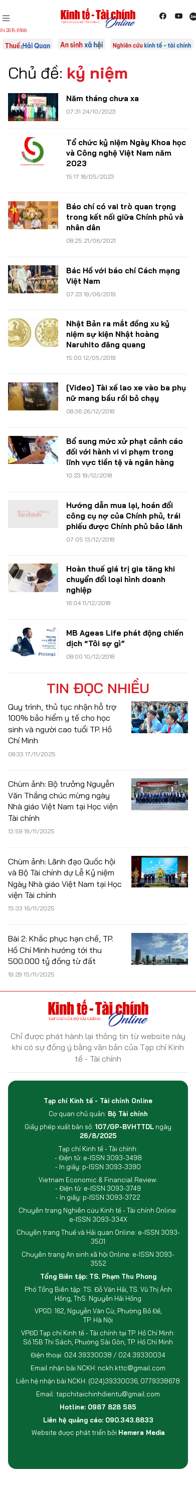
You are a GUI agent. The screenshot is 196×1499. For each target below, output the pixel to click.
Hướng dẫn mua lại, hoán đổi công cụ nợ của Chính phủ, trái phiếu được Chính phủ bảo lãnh (124, 516)
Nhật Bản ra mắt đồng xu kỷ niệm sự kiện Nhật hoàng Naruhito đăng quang (117, 334)
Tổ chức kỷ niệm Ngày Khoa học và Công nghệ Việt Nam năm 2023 (126, 153)
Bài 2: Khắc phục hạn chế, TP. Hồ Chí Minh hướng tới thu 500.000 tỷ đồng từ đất (60, 949)
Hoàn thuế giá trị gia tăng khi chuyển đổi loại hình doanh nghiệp (120, 579)
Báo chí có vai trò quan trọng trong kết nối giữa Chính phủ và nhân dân (124, 217)
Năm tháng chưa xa (102, 98)
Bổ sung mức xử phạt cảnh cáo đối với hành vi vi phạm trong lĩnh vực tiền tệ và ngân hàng (124, 451)
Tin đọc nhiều (98, 688)
